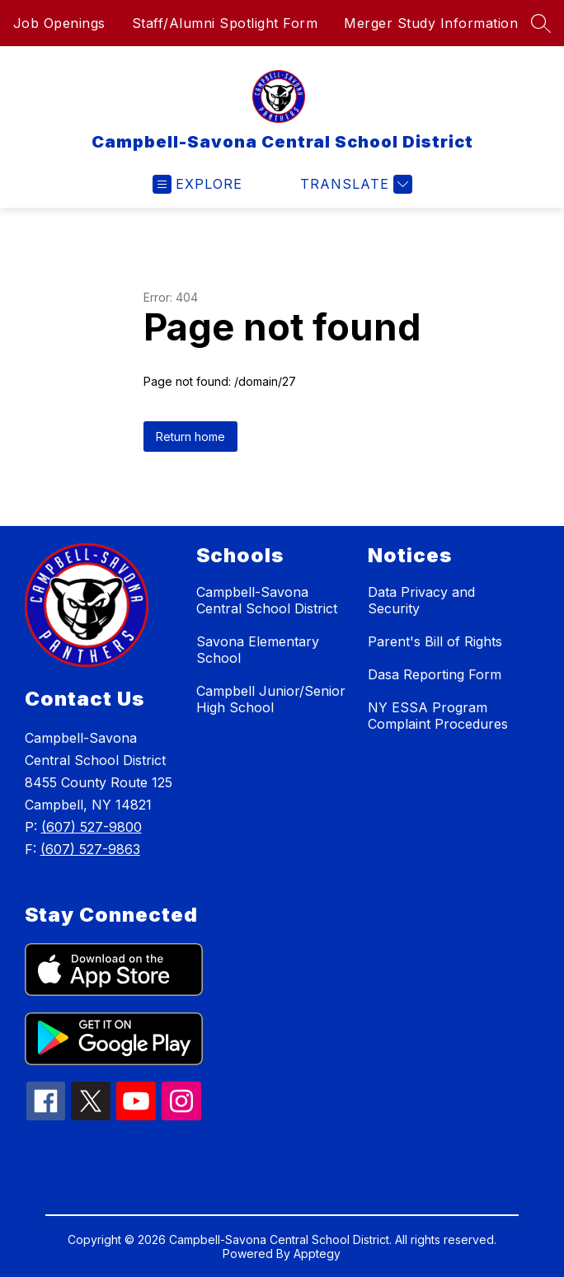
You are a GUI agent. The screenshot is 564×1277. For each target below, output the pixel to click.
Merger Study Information (431, 23)
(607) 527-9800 (91, 827)
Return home (190, 437)
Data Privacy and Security (421, 600)
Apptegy (317, 1253)
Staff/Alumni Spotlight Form (225, 23)
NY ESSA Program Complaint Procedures (438, 715)
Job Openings (59, 23)
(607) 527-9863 (90, 849)
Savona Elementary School (257, 649)
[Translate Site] (354, 184)
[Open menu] (197, 184)
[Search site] (541, 23)
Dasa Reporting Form (434, 674)
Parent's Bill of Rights (435, 641)
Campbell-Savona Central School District (266, 600)
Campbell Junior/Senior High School (270, 699)
